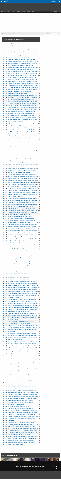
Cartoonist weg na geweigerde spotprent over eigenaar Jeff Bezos (23, 261)
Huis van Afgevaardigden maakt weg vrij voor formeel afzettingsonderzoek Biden (26, 345)
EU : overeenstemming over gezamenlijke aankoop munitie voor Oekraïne (24, 432)
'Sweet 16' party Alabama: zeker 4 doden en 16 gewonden (21, 440)
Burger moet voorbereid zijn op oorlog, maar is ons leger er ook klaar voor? (25, 321)
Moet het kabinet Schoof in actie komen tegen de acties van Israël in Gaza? (25, 230)
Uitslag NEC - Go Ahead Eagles (15, 297)
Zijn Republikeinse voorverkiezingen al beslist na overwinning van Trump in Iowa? (26, 337)
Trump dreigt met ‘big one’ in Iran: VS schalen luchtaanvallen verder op (24, 89)
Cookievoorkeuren (39, 466)
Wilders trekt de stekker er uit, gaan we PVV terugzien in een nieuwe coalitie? (25, 220)
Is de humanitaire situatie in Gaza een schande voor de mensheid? (23, 198)
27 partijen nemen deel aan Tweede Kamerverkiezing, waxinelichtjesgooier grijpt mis (27, 174)
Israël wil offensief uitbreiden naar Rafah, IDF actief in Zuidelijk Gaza (23, 317)
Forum (51, 11)
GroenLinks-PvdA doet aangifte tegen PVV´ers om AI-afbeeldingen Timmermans (26, 150)
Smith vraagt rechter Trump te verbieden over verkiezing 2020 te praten (24, 394)
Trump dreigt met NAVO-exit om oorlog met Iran (18, 57)
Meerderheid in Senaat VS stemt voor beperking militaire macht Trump (24, 125)
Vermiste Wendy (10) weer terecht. (15, 121)
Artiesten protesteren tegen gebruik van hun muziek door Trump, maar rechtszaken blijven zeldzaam (30, 85)
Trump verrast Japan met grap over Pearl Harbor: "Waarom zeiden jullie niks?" (25, 71)
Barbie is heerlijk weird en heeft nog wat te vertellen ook (20, 402)
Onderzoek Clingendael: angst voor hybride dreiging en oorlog (22, 244)
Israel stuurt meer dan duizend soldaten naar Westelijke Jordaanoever (23, 410)
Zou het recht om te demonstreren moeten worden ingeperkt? (22, 333)
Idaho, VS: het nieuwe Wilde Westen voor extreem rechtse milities (23, 355)
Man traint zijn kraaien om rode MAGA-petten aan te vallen (21, 115)
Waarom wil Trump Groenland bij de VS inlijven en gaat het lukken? (23, 259)
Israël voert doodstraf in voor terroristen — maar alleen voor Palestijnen (24, 59)
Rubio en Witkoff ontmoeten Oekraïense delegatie (19, 141)
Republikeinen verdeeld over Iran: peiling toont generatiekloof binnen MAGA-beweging (27, 63)
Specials (28, 11)
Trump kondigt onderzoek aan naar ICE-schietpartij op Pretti (21, 111)
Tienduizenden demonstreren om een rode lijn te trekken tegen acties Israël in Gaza (27, 234)
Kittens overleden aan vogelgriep (15, 139)
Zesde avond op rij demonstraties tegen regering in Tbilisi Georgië (23, 263)
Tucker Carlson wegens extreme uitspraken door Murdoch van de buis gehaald (25, 438)
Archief (33, 11)
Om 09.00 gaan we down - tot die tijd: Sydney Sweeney (20, 65)
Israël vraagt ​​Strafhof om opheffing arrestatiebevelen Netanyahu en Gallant (25, 236)
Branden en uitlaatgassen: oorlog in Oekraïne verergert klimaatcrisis (23, 162)
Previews (23, 11)
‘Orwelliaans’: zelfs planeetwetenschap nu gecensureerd (20, 240)
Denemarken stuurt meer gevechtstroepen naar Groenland (21, 113)
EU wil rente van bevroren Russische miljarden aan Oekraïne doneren (23, 327)
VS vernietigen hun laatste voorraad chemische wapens (20, 408)
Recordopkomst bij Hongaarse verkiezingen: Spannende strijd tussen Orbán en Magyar (27, 43)
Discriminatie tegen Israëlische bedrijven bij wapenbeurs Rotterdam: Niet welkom (26, 188)
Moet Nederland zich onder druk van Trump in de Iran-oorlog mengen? (24, 75)
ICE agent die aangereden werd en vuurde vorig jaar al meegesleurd (24, 123)
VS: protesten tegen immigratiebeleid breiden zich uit (20, 216)
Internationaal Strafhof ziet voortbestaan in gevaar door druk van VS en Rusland (26, 265)
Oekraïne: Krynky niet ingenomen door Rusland (18, 311)
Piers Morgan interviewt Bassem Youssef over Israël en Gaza (21, 382)
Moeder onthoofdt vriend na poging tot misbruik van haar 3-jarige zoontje (24, 55)
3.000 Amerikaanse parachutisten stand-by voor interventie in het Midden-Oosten (26, 69)
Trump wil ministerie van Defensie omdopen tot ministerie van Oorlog (23, 182)
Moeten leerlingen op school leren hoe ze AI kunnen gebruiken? (22, 386)
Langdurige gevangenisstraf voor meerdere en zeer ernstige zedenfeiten (24, 127)
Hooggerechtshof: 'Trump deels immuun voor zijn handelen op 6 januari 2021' (25, 291)
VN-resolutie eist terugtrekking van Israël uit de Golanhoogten (22, 137)
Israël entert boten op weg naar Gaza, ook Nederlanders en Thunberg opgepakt (26, 168)
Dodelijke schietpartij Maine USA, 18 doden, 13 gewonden (21, 380)
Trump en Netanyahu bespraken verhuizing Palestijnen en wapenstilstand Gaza (26, 204)
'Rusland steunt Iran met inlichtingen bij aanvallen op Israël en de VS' (23, 79)
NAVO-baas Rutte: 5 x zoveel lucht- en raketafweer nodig (21, 218)
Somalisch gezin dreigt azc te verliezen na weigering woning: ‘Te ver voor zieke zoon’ (27, 192)
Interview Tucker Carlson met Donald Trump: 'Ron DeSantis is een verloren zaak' (26, 398)
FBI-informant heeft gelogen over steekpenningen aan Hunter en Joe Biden (25, 315)
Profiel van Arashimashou (10, 33)
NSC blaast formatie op (13, 319)
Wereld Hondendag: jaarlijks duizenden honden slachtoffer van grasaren (24, 396)
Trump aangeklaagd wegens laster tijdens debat (18, 273)
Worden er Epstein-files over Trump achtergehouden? (20, 91)
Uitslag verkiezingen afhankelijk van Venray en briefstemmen (21, 146)
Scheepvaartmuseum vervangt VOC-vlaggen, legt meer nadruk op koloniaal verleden (27, 313)
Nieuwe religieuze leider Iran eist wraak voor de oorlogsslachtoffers (23, 81)
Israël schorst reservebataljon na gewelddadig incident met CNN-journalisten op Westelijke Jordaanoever (31, 61)
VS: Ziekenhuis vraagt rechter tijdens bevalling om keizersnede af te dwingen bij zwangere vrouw (30, 49)
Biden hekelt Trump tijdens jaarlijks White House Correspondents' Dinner (24, 303)
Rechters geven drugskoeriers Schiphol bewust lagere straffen (22, 135)
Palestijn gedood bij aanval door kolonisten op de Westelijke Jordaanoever (24, 77)
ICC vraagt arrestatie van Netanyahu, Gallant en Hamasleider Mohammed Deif (26, 267)
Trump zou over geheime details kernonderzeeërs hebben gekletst (23, 388)
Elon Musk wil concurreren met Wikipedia (17, 166)
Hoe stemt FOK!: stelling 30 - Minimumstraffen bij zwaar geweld (22, 362)
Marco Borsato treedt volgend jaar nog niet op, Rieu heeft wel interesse (24, 129)
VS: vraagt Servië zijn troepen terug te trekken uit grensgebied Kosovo (24, 390)
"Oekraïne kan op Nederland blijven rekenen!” (18, 93)
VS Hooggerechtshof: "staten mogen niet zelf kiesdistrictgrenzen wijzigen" (24, 418)
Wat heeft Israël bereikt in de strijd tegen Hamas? (19, 279)
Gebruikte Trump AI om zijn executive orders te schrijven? (21, 254)
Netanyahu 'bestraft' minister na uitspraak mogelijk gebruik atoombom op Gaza (25, 374)
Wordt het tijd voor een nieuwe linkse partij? (17, 250)
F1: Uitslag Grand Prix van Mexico (15, 152)
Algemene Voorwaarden (21, 466)
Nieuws (8, 11)
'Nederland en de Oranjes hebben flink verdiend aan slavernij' (22, 426)
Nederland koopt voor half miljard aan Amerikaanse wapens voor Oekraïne (25, 190)
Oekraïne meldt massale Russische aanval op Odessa (20, 242)
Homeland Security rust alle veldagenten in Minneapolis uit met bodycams (24, 105)
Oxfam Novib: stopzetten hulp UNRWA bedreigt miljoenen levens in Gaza (24, 329)
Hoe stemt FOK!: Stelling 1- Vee (15, 376)
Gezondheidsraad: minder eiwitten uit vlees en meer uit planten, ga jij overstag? (26, 343)
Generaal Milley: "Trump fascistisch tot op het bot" (19, 277)
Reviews (18, 11)
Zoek (59, 11)
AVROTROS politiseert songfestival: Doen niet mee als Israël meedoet (24, 176)
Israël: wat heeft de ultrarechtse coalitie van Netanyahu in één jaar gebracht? (25, 341)
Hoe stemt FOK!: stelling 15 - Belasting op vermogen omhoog (22, 366)
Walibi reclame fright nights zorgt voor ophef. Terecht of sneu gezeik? (23, 186)
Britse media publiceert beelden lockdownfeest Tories (20, 424)
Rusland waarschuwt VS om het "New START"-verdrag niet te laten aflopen (25, 107)
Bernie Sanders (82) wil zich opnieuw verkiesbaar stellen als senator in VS (24, 301)
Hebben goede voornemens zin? (15, 339)
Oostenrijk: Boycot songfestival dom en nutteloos (19, 172)
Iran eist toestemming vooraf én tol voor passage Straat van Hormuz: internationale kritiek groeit (29, 47)
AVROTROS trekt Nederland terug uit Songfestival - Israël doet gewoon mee (25, 131)
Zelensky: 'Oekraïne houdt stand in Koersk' (17, 275)
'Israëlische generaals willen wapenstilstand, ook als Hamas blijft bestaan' (24, 289)
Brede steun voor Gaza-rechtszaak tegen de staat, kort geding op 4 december (25, 349)
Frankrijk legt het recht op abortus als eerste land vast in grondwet (23, 307)
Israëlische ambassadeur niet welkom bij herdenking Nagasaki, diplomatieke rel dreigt (27, 285)
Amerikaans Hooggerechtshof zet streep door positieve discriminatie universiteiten (26, 416)
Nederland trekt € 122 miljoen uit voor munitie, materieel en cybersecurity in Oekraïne (27, 325)
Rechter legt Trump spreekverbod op (16, 384)
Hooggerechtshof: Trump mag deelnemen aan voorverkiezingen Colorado (24, 309)
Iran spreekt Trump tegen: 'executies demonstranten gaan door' (22, 117)
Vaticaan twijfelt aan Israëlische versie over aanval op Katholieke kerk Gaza (25, 200)
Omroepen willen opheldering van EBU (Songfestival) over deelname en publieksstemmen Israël (29, 228)
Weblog (55, 11)
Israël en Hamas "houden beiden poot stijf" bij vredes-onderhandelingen (24, 164)
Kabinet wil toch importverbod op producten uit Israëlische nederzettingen (24, 180)
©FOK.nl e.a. (58, 472)
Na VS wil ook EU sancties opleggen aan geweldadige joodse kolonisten (24, 305)
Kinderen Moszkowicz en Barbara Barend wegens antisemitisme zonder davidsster (26, 287)
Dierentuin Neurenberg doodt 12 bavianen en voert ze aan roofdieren (23, 194)
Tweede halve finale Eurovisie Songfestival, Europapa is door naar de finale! (25, 299)
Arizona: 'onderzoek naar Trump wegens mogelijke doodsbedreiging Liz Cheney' (26, 269)
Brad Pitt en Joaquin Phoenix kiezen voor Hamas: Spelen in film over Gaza (25, 184)
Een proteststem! (11, 331)
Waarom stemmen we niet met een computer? (18, 372)
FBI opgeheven (11, 420)
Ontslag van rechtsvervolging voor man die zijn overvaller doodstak (23, 257)
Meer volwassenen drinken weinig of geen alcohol (19, 214)
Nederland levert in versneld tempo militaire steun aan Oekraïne (22, 178)
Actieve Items (3, 11)
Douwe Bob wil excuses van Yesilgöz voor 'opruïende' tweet (21, 208)
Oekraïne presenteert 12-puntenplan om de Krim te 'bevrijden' (22, 442)
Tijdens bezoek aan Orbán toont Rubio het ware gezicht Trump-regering (24, 97)
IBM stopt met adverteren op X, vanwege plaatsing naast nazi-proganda (24, 359)
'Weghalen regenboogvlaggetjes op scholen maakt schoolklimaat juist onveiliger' (26, 436)
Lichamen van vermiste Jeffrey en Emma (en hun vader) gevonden (23, 232)
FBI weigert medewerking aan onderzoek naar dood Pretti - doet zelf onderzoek (26, 95)
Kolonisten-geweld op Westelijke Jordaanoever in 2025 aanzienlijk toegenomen (26, 119)
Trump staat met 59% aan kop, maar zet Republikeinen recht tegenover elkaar (25, 367)
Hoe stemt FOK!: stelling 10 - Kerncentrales (17, 370)
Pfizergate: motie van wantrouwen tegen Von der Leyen (21, 202)
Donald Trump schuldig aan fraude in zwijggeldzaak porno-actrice (22, 295)
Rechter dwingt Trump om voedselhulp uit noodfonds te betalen (22, 144)
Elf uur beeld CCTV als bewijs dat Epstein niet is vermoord (21, 206)
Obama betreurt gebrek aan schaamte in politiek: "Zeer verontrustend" (23, 101)
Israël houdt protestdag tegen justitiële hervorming (19, 406)
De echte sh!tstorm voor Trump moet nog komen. (19, 323)
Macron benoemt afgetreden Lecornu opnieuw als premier (21, 158)
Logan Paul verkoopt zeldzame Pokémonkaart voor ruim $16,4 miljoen (24, 99)
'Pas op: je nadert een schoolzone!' (16, 363)
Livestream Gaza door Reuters (15, 378)
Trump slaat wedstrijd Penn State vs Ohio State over (19, 271)
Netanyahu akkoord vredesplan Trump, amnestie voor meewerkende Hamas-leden (26, 170)
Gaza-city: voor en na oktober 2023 (16, 357)
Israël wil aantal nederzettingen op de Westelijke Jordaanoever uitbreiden (24, 293)
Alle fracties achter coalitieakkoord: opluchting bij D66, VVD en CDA (23, 109)
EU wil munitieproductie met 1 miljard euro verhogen (19, 434)
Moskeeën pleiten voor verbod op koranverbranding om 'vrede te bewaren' (24, 335)
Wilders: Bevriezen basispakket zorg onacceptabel (19, 154)
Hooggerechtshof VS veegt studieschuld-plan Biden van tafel (21, 414)
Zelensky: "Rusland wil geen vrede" (16, 248)
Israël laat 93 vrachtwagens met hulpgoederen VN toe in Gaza (22, 226)
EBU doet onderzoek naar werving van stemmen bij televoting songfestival (24, 224)
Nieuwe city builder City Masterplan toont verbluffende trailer (21, 45)
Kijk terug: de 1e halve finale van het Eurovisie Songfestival (22, 238)
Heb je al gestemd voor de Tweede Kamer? (17, 353)
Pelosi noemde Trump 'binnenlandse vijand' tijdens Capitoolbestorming (24, 283)
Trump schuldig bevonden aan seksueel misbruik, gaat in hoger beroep (24, 430)
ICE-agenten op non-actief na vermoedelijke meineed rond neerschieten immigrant (26, 103)
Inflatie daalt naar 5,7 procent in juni (16, 404)
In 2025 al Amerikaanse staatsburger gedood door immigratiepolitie (23, 87)
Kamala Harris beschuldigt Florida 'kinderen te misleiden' (20, 400)
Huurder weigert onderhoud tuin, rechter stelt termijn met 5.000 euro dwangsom (26, 412)
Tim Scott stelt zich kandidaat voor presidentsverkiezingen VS (22, 428)
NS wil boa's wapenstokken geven (15, 196)
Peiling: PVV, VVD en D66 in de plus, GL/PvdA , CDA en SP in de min (23, 160)
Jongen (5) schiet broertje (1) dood (15, 444)
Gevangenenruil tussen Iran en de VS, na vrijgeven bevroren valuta (23, 392)
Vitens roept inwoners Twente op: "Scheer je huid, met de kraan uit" (23, 156)
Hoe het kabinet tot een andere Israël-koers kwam (19, 222)
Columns (13, 11)
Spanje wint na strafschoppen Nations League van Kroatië (21, 422)
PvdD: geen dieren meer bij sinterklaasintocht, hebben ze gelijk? (22, 347)
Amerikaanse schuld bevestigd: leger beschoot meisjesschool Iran (23, 83)
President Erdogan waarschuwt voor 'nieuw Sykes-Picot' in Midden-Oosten (25, 212)
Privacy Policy (31, 466)
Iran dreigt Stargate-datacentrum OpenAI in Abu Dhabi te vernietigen (23, 51)
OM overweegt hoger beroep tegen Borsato (17, 133)
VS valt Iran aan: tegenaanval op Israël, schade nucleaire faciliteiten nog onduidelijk (27, 210)
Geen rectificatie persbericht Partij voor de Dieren (19, 351)
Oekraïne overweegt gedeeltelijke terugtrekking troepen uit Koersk (23, 246)
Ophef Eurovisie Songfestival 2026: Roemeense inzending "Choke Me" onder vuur (26, 73)
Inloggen (53, 1)
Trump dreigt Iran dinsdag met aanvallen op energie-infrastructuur (22, 53)
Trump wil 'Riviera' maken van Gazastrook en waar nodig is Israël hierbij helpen (26, 253)
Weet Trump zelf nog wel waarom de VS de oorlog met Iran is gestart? (24, 67)
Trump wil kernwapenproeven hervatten (17, 148)
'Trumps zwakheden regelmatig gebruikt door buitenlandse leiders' (23, 281)
